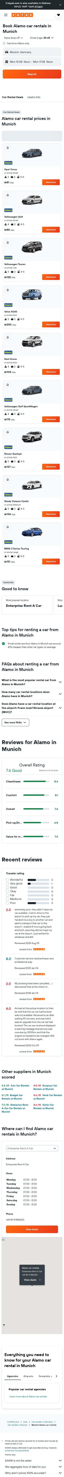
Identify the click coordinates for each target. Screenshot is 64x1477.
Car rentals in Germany (42, 1421)
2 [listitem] (6, 176)
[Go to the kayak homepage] (22, 15)
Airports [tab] (28, 1376)
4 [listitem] (6, 224)
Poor (13, 903)
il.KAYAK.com (13, 1421)
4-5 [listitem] (20, 176)
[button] (60, 5)
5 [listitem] (6, 271)
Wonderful (16, 879)
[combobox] (14, 38)
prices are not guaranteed (17, 1450)
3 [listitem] (13, 271)
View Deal (51, 182)
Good (13, 887)
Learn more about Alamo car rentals (28, 1396)
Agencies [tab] (12, 1376)
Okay (13, 891)
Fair (12, 895)
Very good (16, 883)
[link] (32, 1229)
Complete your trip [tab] (50, 1376)
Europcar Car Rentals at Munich (45, 1087)
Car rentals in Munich (17, 1425)
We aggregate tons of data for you (33, 1467)
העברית (38, 6)
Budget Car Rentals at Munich (12, 1097)
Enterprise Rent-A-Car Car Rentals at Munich (15, 1108)
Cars (25, 1421)
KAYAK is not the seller (33, 1460)
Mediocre (16, 899)
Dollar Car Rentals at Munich (43, 1106)
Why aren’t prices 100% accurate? (33, 1473)
